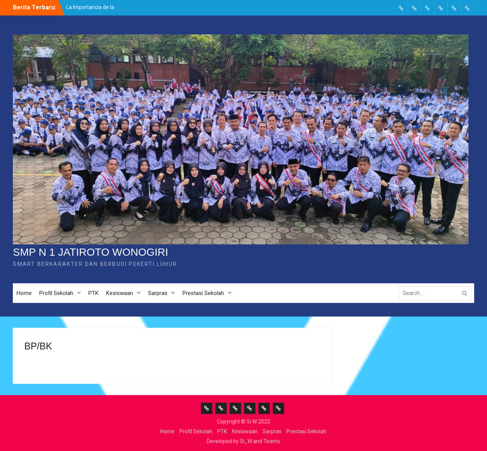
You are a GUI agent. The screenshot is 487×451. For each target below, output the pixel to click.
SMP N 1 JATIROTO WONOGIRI (90, 252)
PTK (93, 293)
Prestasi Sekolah (203, 293)
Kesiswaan (119, 293)
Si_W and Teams (260, 441)
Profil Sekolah (56, 293)
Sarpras (157, 293)
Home (24, 293)
